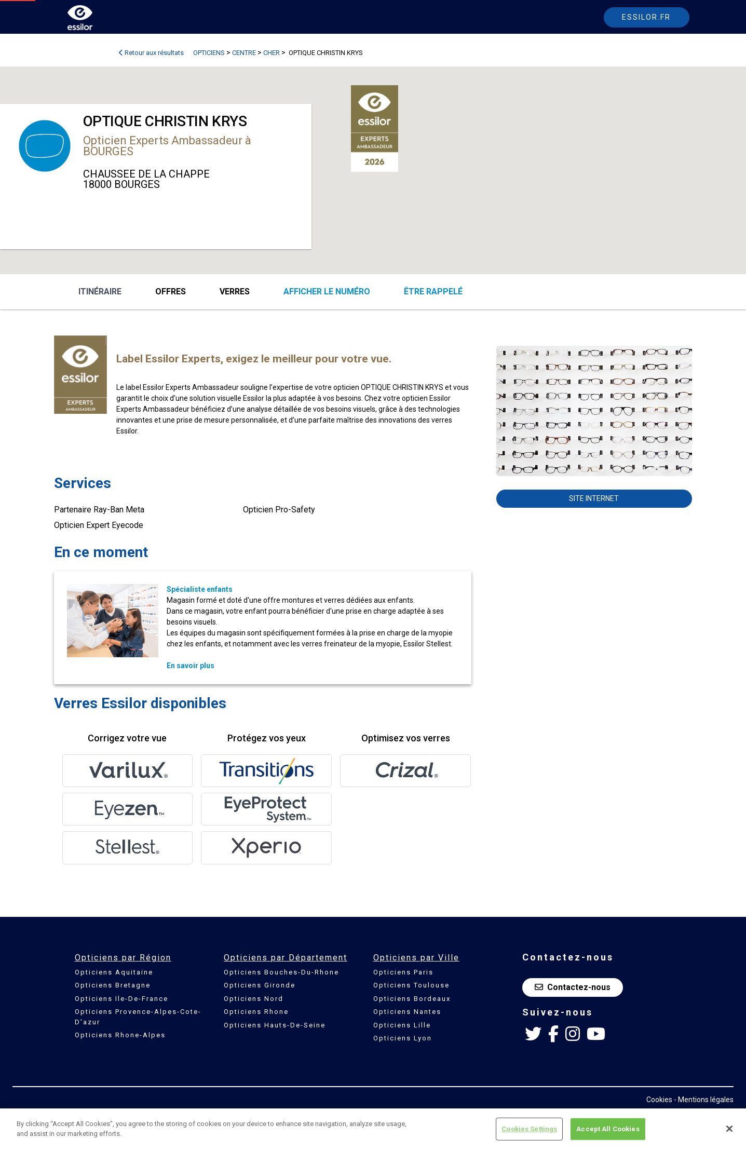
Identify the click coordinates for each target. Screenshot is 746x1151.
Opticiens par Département (285, 958)
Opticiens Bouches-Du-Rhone (281, 972)
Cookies (659, 1099)
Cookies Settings (529, 1129)
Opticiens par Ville (416, 958)
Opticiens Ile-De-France (121, 999)
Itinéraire (99, 291)
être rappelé (433, 291)
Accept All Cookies (607, 1129)
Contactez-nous (573, 987)
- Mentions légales (704, 1099)
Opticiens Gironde (259, 985)
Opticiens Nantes (407, 1011)
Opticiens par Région (123, 958)
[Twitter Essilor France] (533, 1034)
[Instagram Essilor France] (572, 1034)
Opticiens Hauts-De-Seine (274, 1025)
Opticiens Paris (403, 972)
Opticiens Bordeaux (412, 999)
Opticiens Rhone (256, 1011)
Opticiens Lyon (402, 1038)
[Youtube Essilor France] (596, 1034)
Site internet (594, 498)
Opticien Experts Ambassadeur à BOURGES (167, 146)
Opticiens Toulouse (411, 985)
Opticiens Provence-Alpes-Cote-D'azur (138, 1017)
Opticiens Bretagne (113, 985)
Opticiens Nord (253, 999)
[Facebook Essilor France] (553, 1034)
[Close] (729, 1128)
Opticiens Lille (402, 1025)
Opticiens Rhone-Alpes (120, 1035)
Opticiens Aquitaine (114, 972)
